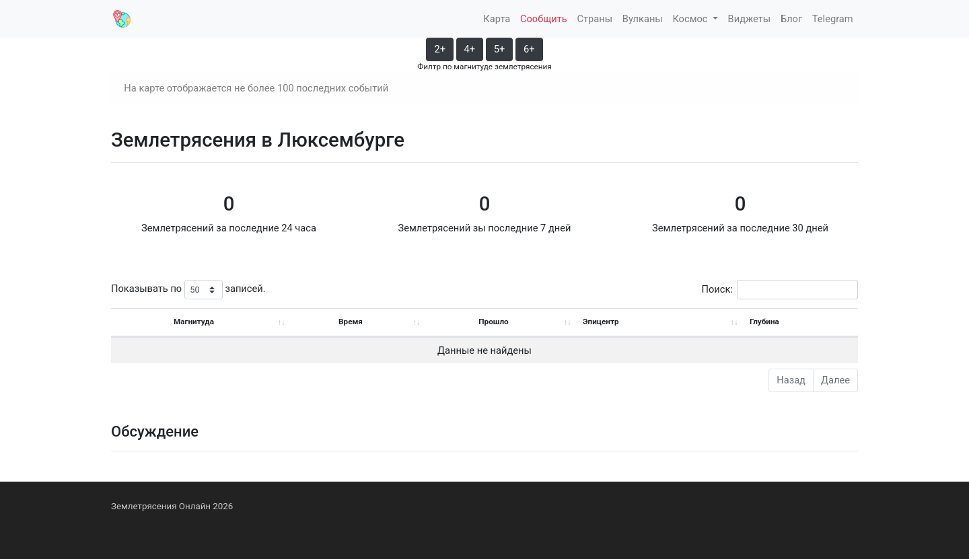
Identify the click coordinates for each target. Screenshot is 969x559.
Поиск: (780, 289)
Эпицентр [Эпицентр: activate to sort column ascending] (601, 321)
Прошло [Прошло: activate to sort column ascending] (493, 321)
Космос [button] (691, 19)
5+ (499, 49)
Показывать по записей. (188, 289)
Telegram (832, 19)
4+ (470, 49)
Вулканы (642, 19)
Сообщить (543, 19)
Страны (594, 19)
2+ (439, 49)
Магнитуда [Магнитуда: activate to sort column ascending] (194, 321)
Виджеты (749, 19)
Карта (496, 19)
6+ (529, 49)
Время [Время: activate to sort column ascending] (350, 321)
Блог (791, 19)
